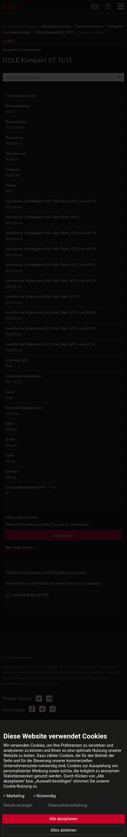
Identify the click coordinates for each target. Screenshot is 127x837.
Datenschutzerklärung (67, 805)
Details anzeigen (17, 805)
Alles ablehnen (63, 830)
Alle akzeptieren (63, 819)
